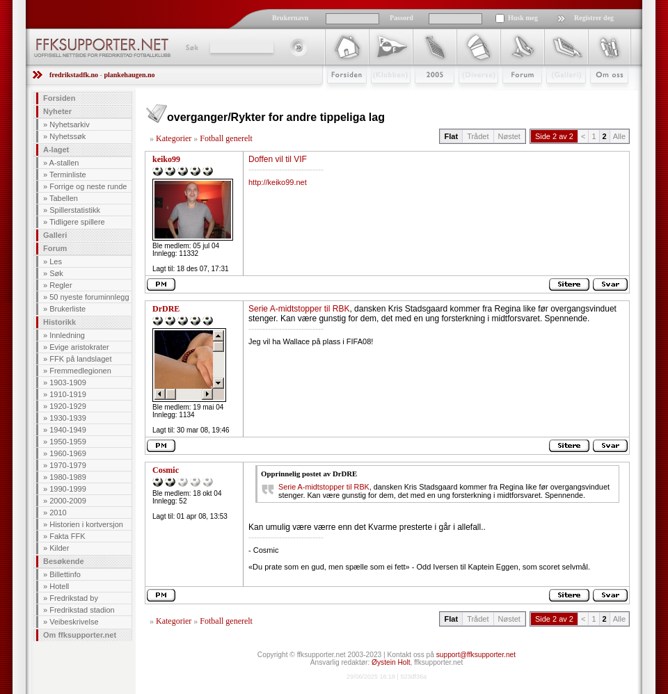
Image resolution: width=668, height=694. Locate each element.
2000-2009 (67, 501)
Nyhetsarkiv (69, 124)
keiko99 (166, 159)
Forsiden (340, 95)
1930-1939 (67, 418)
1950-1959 (67, 441)
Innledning (67, 335)
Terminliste (67, 174)
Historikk (59, 322)
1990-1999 (67, 489)
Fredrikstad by (73, 598)
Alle (619, 136)
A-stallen (64, 163)
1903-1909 (67, 382)
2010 (57, 512)
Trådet (477, 136)
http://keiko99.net (277, 182)
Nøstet (509, 136)
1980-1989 (67, 477)
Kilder (59, 548)
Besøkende (63, 561)
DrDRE (166, 309)
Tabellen (63, 198)
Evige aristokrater (79, 347)
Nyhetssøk (67, 136)
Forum (512, 95)
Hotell (59, 586)
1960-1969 (67, 453)
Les (55, 261)
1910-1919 (67, 394)
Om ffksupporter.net (79, 635)
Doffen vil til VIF (277, 159)
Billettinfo (65, 574)
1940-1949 (67, 430)
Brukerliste (67, 309)
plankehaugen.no (129, 75)
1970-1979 (67, 465)
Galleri (556, 95)
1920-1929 (67, 406)
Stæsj (467, 95)
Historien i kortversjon (86, 524)
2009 (422, 95)
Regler (60, 285)
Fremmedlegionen (80, 370)
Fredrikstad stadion (82, 610)
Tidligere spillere (77, 222)
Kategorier (173, 138)
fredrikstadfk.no (73, 75)
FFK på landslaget (80, 359)
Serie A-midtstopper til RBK (298, 309)
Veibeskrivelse (73, 622)
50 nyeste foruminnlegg (89, 297)
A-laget (56, 149)
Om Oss (603, 95)
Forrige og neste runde (88, 186)
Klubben (384, 95)
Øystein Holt (391, 662)
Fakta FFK (67, 536)
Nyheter (57, 111)
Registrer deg (594, 18)
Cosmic (165, 470)
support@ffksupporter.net (476, 655)
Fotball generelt (226, 138)
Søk (191, 47)
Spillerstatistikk (74, 210)
